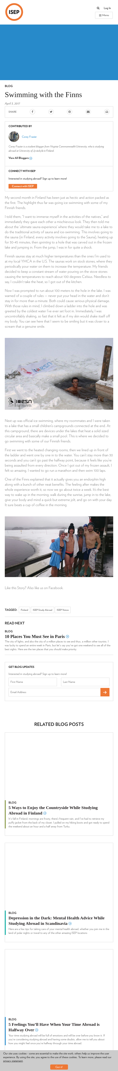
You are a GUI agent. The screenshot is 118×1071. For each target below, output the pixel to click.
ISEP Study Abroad (42, 609)
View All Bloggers (20, 158)
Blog (9, 86)
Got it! (59, 1067)
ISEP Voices (63, 609)
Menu (104, 15)
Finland (24, 609)
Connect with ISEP (23, 186)
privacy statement (13, 1061)
